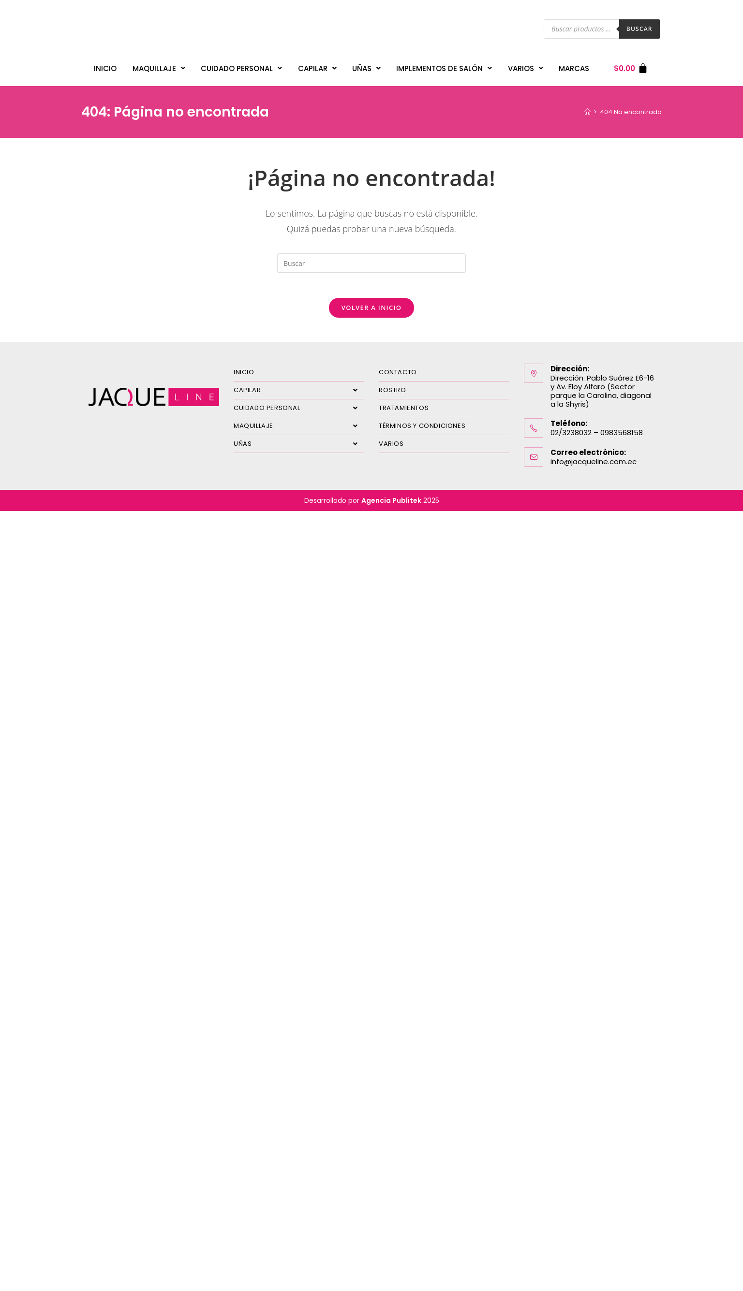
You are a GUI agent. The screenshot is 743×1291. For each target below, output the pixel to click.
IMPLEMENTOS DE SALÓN (444, 66)
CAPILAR (317, 66)
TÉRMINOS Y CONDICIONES (422, 425)
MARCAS (574, 66)
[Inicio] (587, 107)
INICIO (105, 66)
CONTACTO (398, 372)
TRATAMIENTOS (404, 407)
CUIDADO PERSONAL (241, 66)
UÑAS (366, 66)
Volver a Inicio (371, 307)
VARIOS (525, 66)
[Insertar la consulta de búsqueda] (371, 259)
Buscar (639, 29)
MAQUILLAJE (159, 66)
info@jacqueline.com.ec (593, 461)
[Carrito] (631, 66)
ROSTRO (392, 390)
